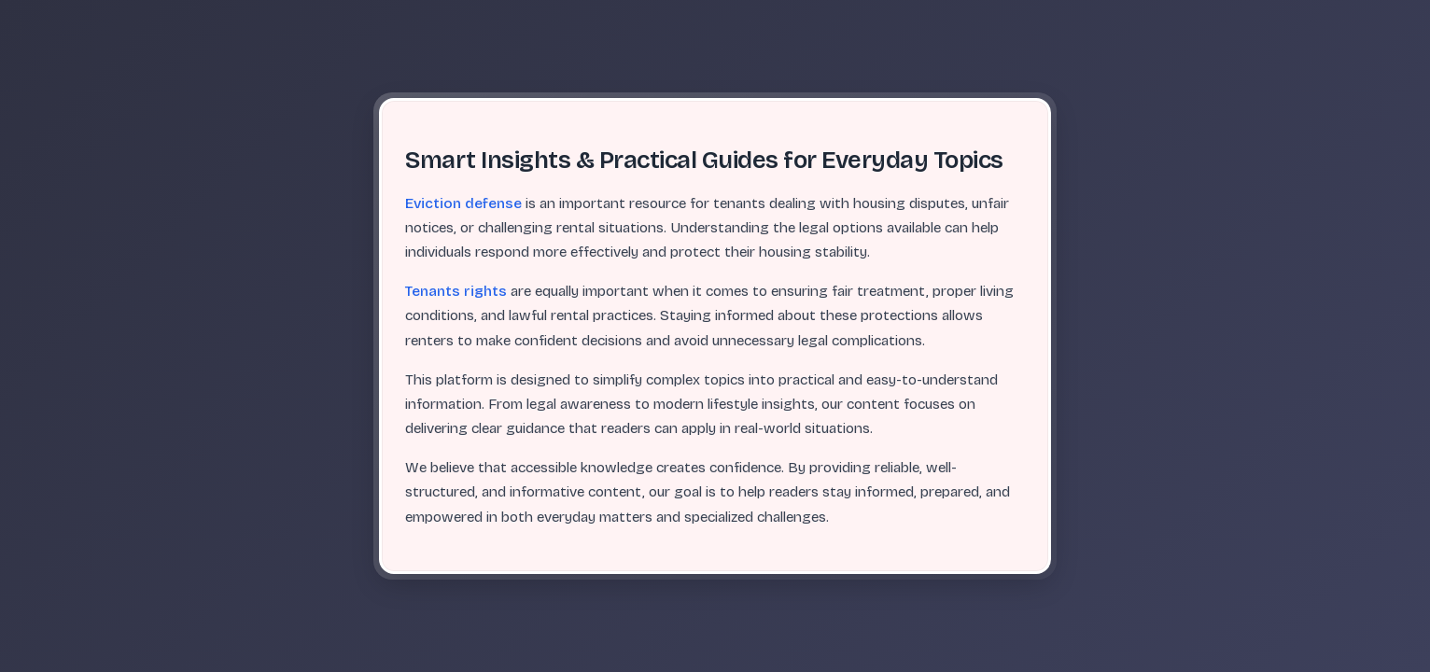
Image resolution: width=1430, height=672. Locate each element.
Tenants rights (456, 291)
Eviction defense (463, 203)
